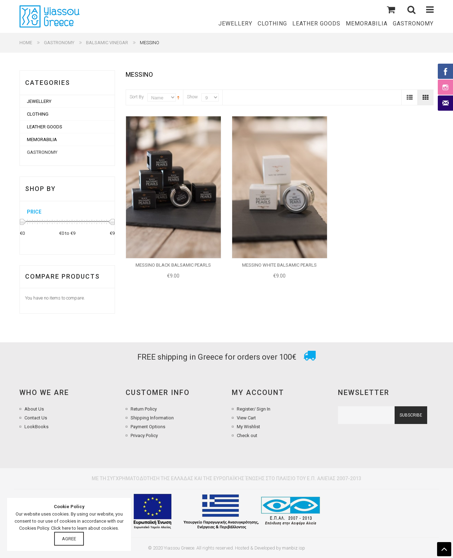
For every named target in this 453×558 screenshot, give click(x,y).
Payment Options (148, 426)
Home (25, 42)
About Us (34, 409)
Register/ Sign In (253, 409)
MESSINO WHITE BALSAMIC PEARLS (279, 265)
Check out (247, 435)
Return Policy (144, 409)
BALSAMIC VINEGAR (107, 42)
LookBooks (36, 426)
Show (192, 96)
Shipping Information (152, 417)
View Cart (246, 417)
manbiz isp (293, 548)
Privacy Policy (144, 435)
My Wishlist (248, 426)
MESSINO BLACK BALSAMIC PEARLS (173, 265)
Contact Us (35, 417)
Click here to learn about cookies (84, 528)
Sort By (137, 96)
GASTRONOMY (59, 42)
